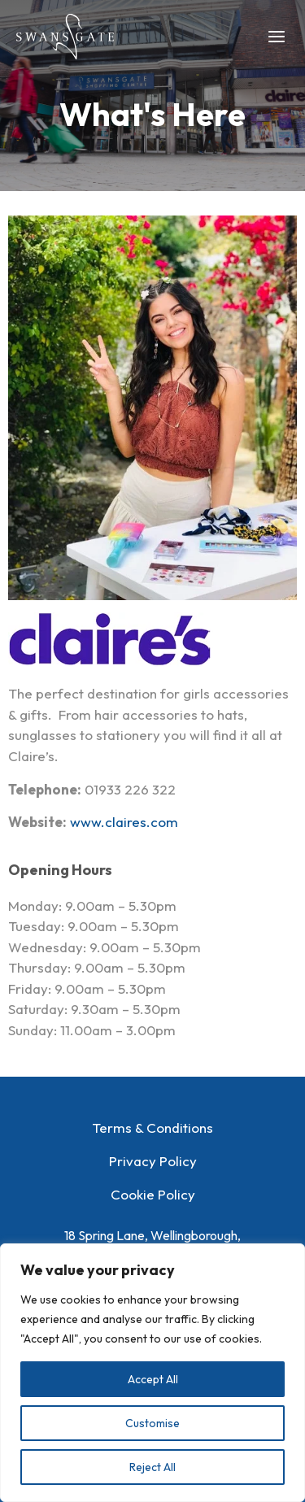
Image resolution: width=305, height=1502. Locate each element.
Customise (152, 1423)
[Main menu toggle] (277, 36)
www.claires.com (124, 821)
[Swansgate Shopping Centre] (65, 36)
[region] (152, 1372)
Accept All (153, 1379)
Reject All (152, 1467)
